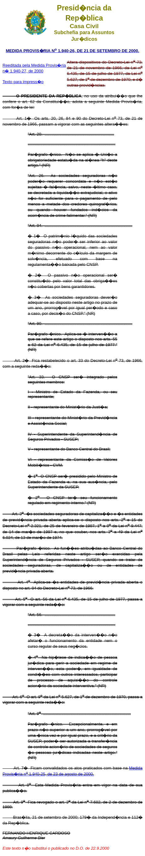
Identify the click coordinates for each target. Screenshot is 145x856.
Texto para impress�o (23, 81)
